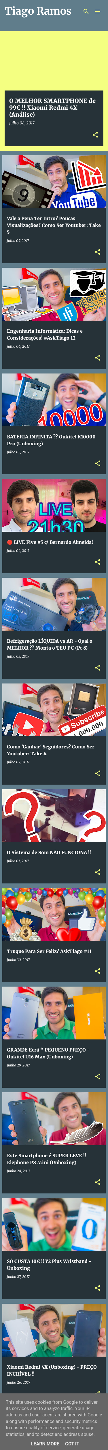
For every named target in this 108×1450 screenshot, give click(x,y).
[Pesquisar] (86, 11)
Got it (72, 1444)
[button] (95, 135)
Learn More (45, 1444)
